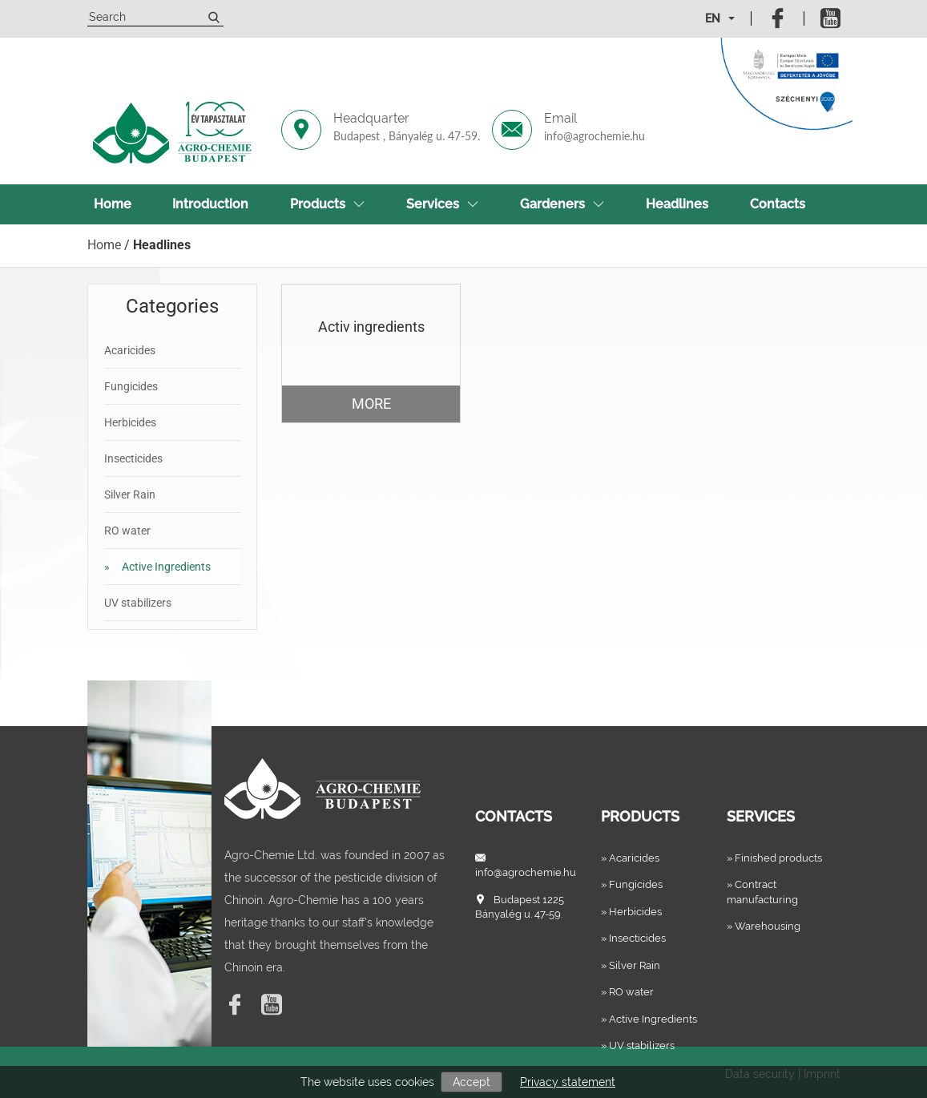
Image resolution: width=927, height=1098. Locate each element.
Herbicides (130, 422)
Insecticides (133, 458)
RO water (127, 530)
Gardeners (562, 204)
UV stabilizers (137, 602)
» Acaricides (630, 858)
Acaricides (129, 350)
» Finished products (774, 858)
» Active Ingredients (649, 1019)
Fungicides (131, 386)
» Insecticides (633, 938)
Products (327, 204)
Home (112, 204)
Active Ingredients (157, 566)
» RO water (627, 992)
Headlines (677, 204)
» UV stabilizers (638, 1045)
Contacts (777, 204)
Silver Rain (129, 494)
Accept (471, 1082)
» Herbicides (631, 912)
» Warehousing (763, 926)
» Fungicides (632, 884)
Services (442, 204)
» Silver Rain (630, 965)
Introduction (210, 204)
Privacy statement (567, 1082)
